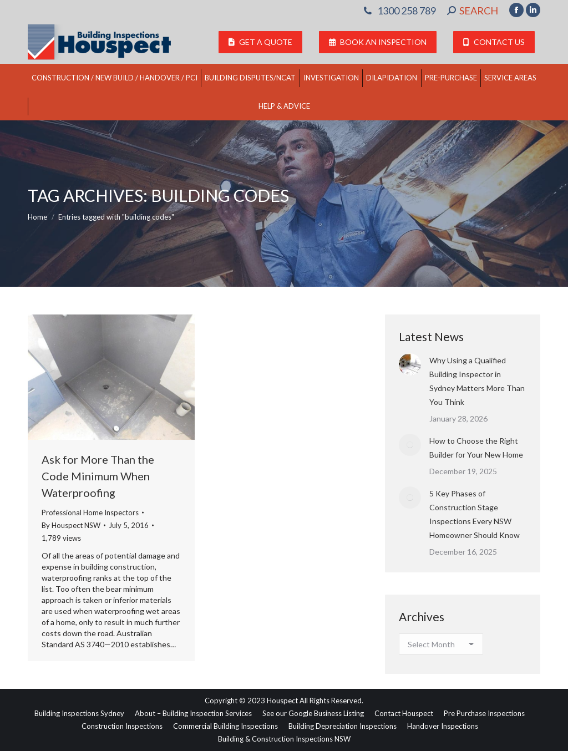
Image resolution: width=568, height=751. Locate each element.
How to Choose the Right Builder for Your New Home (476, 447)
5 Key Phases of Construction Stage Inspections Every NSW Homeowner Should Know (474, 514)
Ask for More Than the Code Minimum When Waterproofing (98, 476)
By (71, 525)
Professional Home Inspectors (90, 512)
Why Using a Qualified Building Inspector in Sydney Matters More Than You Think (477, 381)
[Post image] (410, 364)
